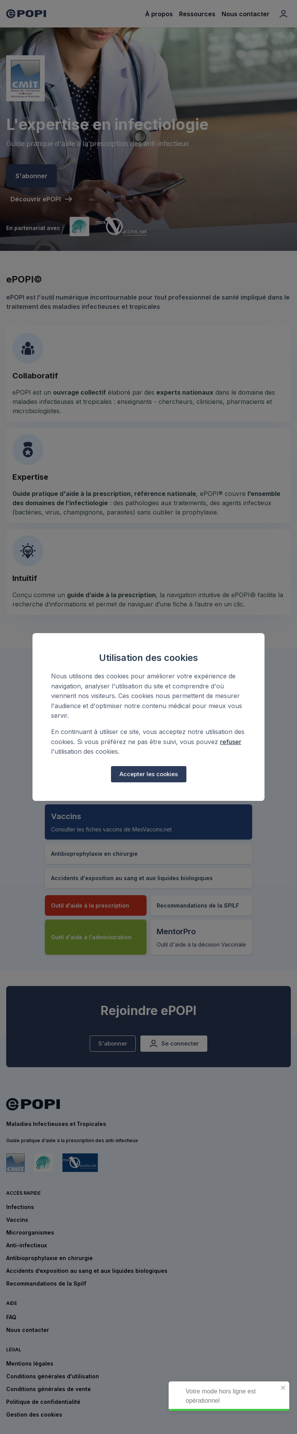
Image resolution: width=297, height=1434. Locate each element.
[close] (287, 1388)
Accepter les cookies (148, 774)
